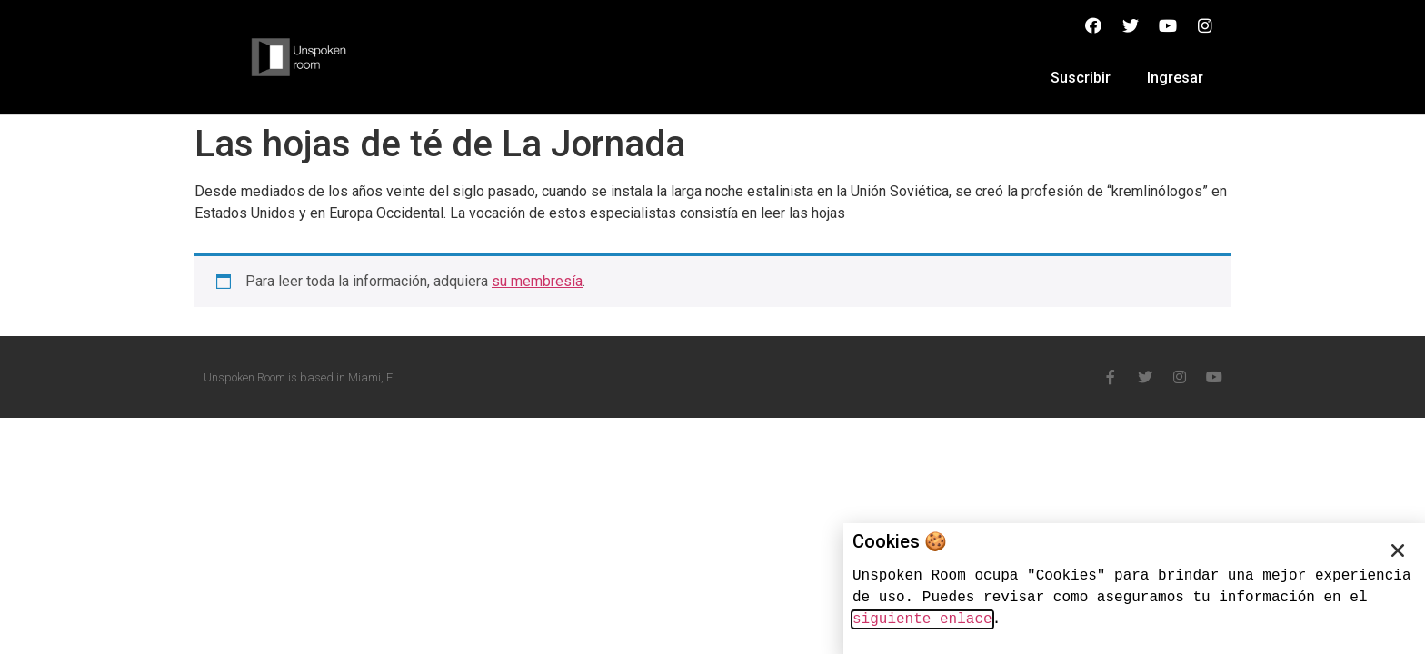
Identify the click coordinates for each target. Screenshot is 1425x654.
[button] (1398, 550)
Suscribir (1081, 77)
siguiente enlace (922, 619)
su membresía (537, 281)
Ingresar (1175, 77)
